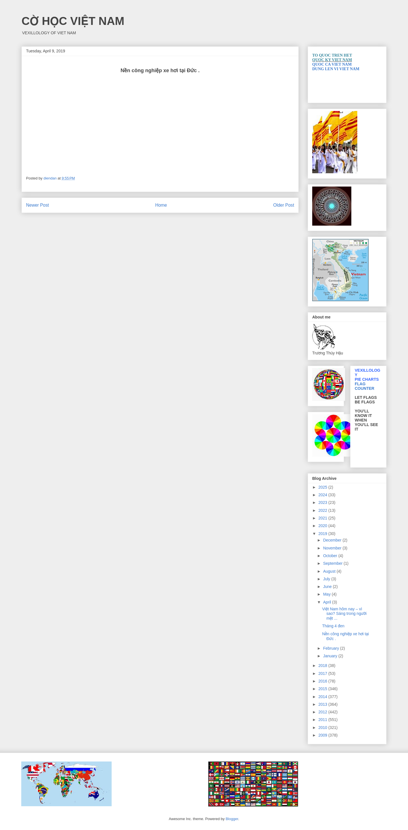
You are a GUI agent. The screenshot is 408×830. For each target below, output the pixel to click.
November (332, 548)
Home (161, 205)
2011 (323, 719)
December (332, 540)
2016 (323, 681)
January (330, 656)
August (329, 571)
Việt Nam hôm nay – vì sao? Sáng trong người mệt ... (344, 614)
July (327, 579)
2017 (323, 673)
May (327, 594)
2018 (323, 665)
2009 (323, 735)
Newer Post (37, 205)
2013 (323, 704)
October (330, 555)
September (333, 563)
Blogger (232, 819)
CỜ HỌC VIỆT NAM (73, 21)
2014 (323, 696)
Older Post (283, 205)
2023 (323, 502)
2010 (323, 727)
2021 (323, 518)
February (331, 648)
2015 (323, 688)
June (328, 586)
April (327, 602)
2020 (323, 525)
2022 (323, 510)
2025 (323, 487)
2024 (323, 495)
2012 (323, 712)
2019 (323, 533)
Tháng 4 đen (333, 626)
